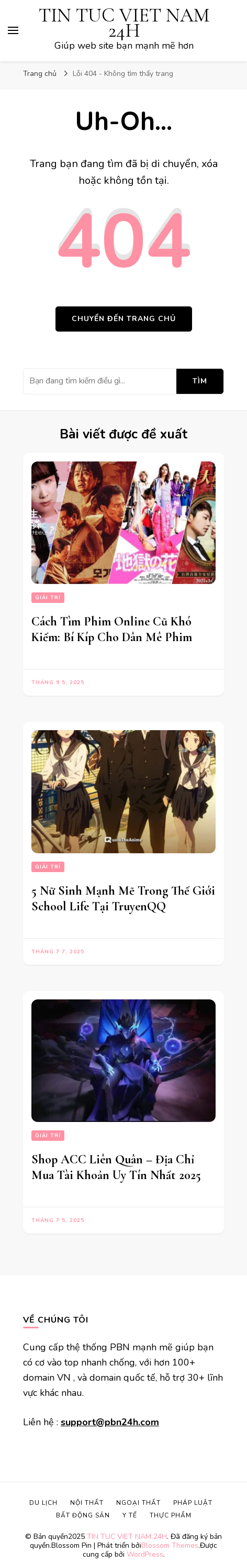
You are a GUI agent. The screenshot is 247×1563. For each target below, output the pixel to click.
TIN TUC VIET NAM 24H (124, 23)
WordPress (145, 1554)
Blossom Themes (169, 1545)
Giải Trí (48, 597)
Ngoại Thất (138, 1503)
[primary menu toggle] (13, 30)
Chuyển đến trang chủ (124, 319)
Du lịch (43, 1503)
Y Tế (129, 1515)
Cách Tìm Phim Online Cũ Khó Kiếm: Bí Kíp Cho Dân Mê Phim (111, 629)
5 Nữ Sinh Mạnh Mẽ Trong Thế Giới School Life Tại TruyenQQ (123, 898)
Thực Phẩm (171, 1515)
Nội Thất (87, 1503)
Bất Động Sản (83, 1515)
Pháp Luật (192, 1503)
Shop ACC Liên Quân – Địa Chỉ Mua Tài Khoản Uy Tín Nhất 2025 (116, 1167)
